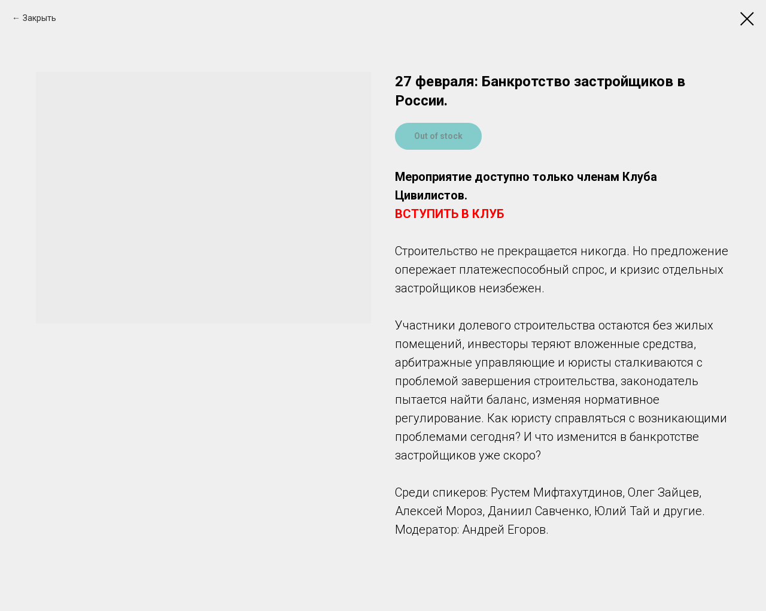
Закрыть (39, 18)
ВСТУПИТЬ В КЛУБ (449, 214)
